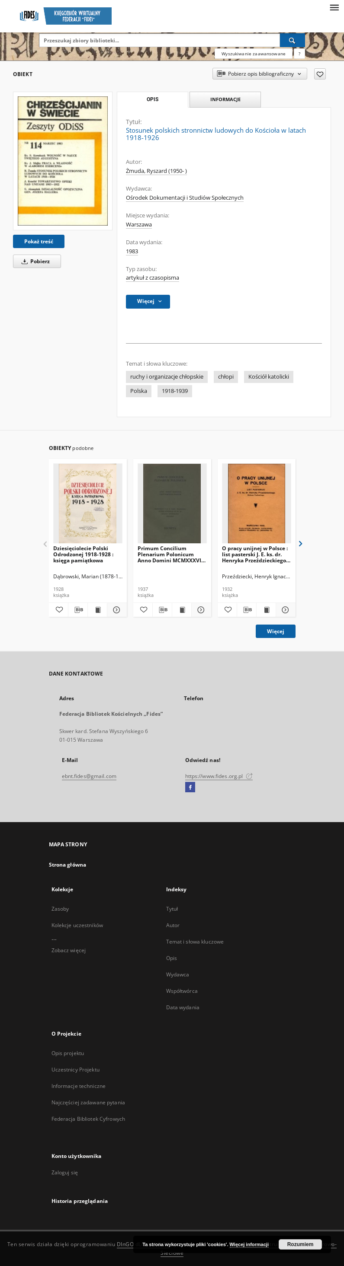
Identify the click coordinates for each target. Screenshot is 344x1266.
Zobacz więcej (68, 950)
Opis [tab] (152, 99)
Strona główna (68, 864)
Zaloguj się (64, 1172)
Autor (173, 925)
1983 (132, 251)
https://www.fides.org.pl (219, 776)
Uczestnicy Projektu (75, 1069)
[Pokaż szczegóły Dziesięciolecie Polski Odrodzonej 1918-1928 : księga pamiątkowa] (115, 609)
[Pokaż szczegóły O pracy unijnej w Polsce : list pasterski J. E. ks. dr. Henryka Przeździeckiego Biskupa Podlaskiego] (284, 609)
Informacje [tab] (225, 99)
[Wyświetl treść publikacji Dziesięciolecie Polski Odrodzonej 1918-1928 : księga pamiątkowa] (97, 609)
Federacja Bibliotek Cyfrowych (88, 1118)
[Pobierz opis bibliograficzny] (77, 609)
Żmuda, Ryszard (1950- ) (156, 171)
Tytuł (172, 908)
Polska (138, 391)
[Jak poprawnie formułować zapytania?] (299, 53)
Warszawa (139, 224)
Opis (171, 958)
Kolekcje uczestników (77, 925)
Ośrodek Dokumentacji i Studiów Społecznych (185, 197)
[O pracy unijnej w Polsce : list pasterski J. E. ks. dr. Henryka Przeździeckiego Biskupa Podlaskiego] (256, 504)
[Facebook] (190, 787)
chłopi (226, 376)
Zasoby (60, 908)
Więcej (275, 631)
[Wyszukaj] (292, 40)
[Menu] (334, 7)
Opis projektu (67, 1053)
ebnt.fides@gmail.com (89, 776)
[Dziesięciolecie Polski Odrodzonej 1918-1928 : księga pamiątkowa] (88, 504)
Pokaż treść (38, 241)
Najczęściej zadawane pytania (88, 1102)
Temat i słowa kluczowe (195, 941)
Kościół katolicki (268, 376)
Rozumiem (300, 1244)
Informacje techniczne (78, 1086)
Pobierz (34, 261)
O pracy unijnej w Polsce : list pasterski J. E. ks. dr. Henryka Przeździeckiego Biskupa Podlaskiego (255, 554)
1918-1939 (175, 391)
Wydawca (178, 974)
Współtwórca (182, 991)
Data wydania (182, 1007)
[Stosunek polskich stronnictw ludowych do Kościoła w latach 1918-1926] (63, 161)
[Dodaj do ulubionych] (320, 74)
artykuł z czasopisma (152, 277)
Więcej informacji (249, 1244)
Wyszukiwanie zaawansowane (254, 54)
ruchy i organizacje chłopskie (166, 376)
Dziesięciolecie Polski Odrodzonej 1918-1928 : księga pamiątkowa (83, 554)
